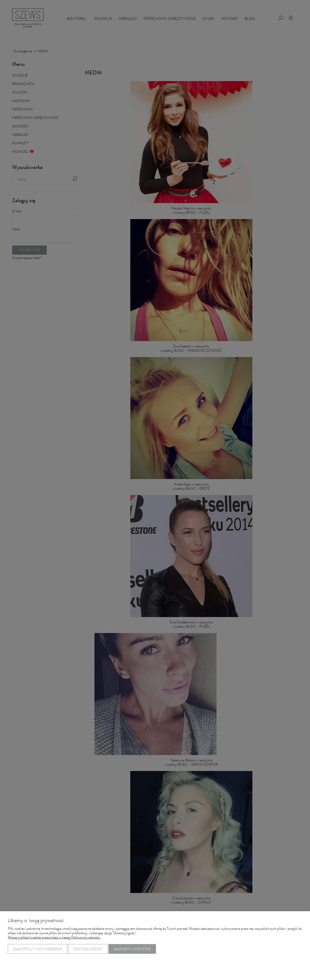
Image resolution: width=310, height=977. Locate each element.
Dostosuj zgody (88, 949)
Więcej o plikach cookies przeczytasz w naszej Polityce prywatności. (54, 938)
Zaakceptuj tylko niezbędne (37, 949)
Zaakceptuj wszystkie (132, 949)
